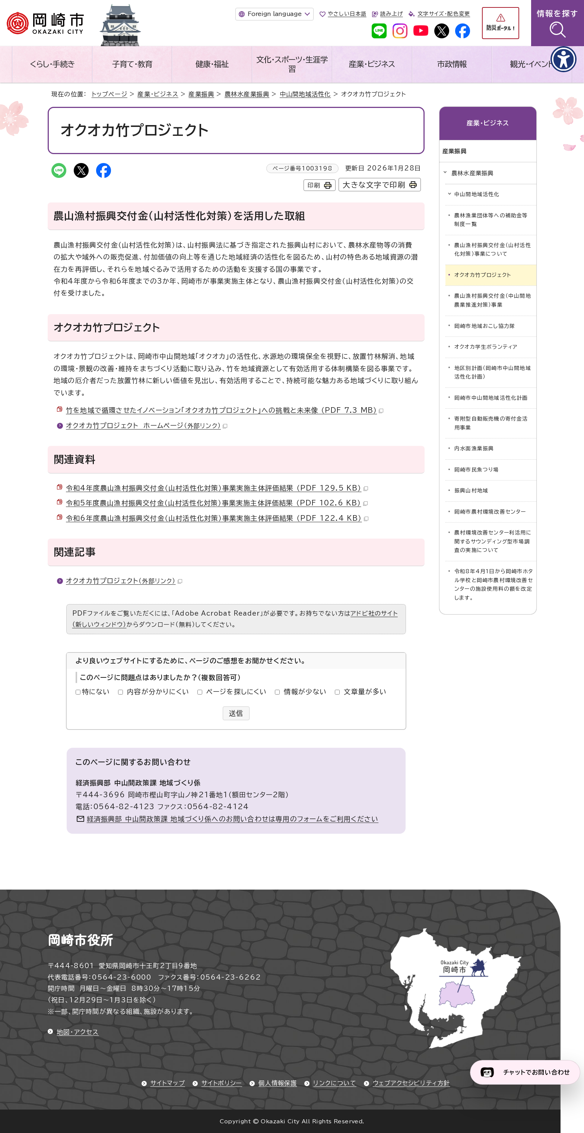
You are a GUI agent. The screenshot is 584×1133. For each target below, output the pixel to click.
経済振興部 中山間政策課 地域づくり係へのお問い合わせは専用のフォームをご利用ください (233, 819)
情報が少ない (305, 691)
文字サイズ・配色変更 (444, 13)
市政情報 (452, 64)
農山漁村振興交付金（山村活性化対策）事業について (492, 250)
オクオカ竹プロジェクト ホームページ (146, 425)
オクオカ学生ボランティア (485, 347)
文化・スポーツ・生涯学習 (292, 64)
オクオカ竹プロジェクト (124, 580)
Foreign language (274, 14)
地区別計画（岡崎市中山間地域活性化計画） (492, 373)
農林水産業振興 (247, 94)
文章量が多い (365, 691)
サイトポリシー (221, 1083)
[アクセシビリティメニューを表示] (563, 59)
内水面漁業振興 (474, 448)
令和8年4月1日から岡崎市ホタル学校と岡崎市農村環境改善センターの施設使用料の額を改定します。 (493, 584)
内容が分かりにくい (158, 691)
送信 (236, 713)
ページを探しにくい (236, 691)
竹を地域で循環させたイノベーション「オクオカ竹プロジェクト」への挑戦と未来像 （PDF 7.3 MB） (224, 410)
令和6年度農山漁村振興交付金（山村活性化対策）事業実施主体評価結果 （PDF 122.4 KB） (217, 518)
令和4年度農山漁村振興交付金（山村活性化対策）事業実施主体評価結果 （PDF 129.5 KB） (217, 488)
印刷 (314, 185)
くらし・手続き (52, 64)
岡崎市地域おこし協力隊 (484, 326)
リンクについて (334, 1083)
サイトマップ (167, 1083)
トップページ (109, 94)
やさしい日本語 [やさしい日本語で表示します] (347, 13)
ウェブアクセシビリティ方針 (411, 1083)
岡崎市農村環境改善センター (490, 511)
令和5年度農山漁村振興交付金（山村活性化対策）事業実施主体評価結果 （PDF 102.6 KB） (217, 503)
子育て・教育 (132, 64)
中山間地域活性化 (305, 94)
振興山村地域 (471, 490)
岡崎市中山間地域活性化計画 (491, 397)
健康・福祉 (212, 64)
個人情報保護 (277, 1083)
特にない (96, 691)
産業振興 (201, 94)
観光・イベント (531, 64)
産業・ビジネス (372, 64)
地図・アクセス (78, 1032)
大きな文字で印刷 (374, 184)
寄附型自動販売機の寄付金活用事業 (491, 423)
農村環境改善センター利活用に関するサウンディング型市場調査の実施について (492, 541)
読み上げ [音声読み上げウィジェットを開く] (391, 13)
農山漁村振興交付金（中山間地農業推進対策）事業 (492, 300)
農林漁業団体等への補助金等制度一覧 (491, 220)
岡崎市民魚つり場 (476, 469)
